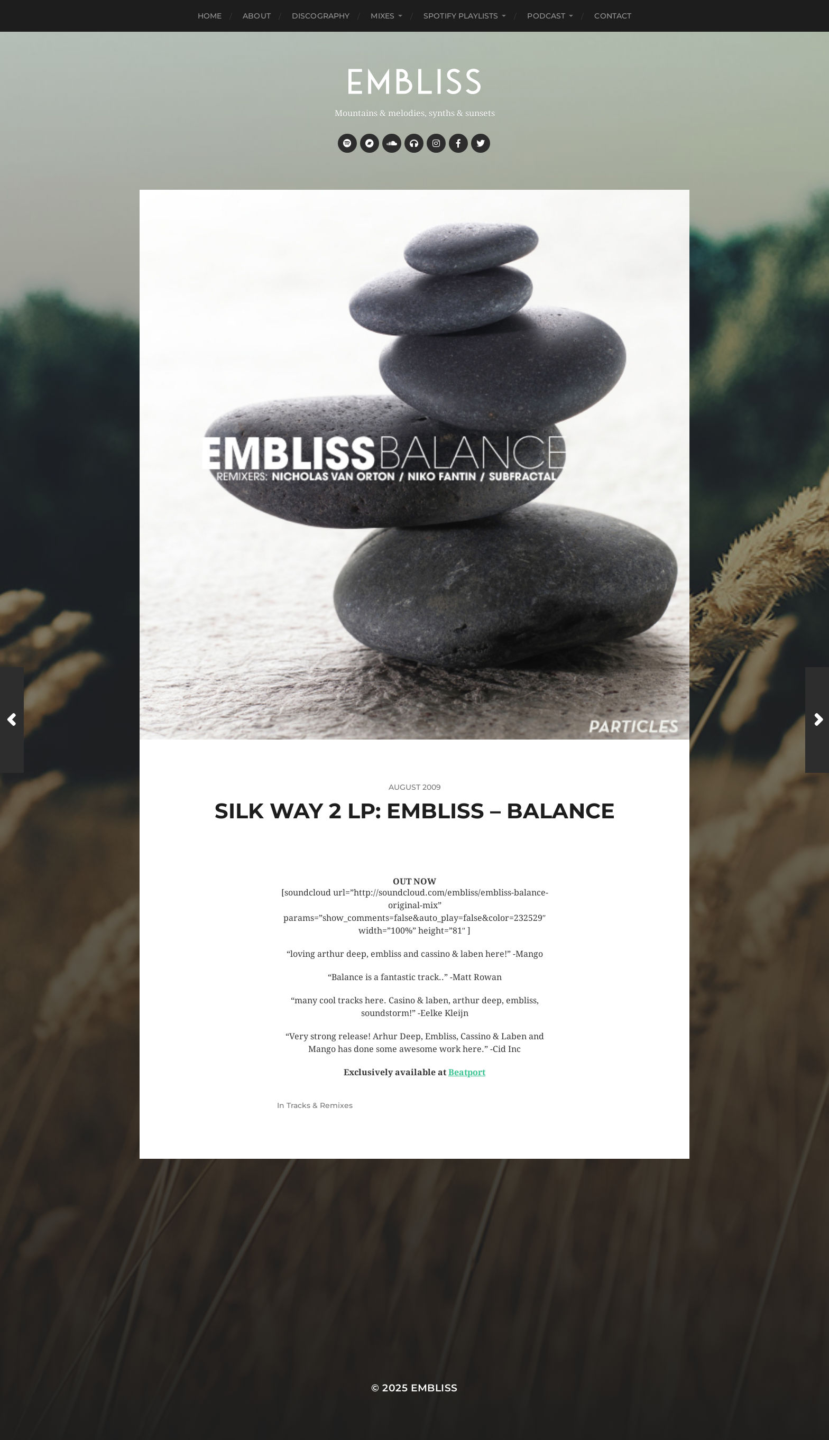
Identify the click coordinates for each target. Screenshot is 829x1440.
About (257, 16)
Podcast (546, 16)
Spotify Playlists (460, 16)
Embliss (434, 1388)
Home (210, 16)
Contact (612, 16)
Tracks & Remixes (320, 1105)
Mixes (382, 16)
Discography (321, 16)
